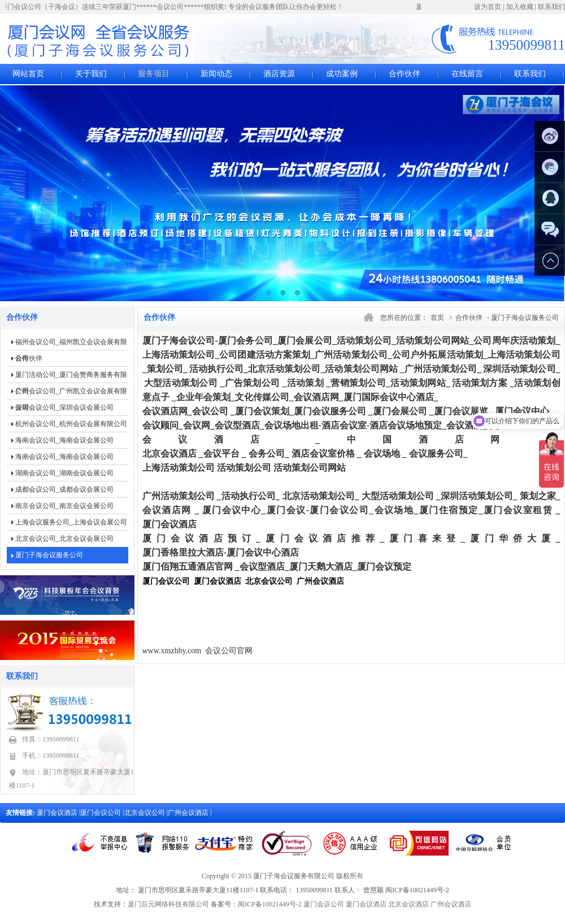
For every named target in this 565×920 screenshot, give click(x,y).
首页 (437, 318)
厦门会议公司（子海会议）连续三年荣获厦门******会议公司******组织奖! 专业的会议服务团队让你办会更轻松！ (174, 7)
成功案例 (342, 74)
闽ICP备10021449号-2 (270, 904)
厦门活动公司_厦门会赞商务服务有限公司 (71, 377)
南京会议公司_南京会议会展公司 (64, 506)
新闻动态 (216, 74)
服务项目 (153, 74)
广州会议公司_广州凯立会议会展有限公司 (71, 393)
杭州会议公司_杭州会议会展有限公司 (71, 424)
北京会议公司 (145, 813)
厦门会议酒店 (58, 813)
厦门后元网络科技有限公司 (168, 904)
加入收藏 (519, 7)
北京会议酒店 (408, 904)
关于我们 (91, 74)
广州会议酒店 (189, 813)
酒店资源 (279, 74)
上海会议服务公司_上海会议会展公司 (71, 522)
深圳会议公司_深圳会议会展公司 (64, 407)
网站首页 (28, 74)
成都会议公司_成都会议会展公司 (64, 489)
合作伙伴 (404, 74)
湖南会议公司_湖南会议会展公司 (64, 473)
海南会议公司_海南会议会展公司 (64, 440)
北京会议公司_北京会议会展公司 (64, 539)
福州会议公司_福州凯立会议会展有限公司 (71, 344)
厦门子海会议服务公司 (49, 555)
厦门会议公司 (101, 813)
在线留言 (467, 74)
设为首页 (487, 7)
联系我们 (551, 7)
